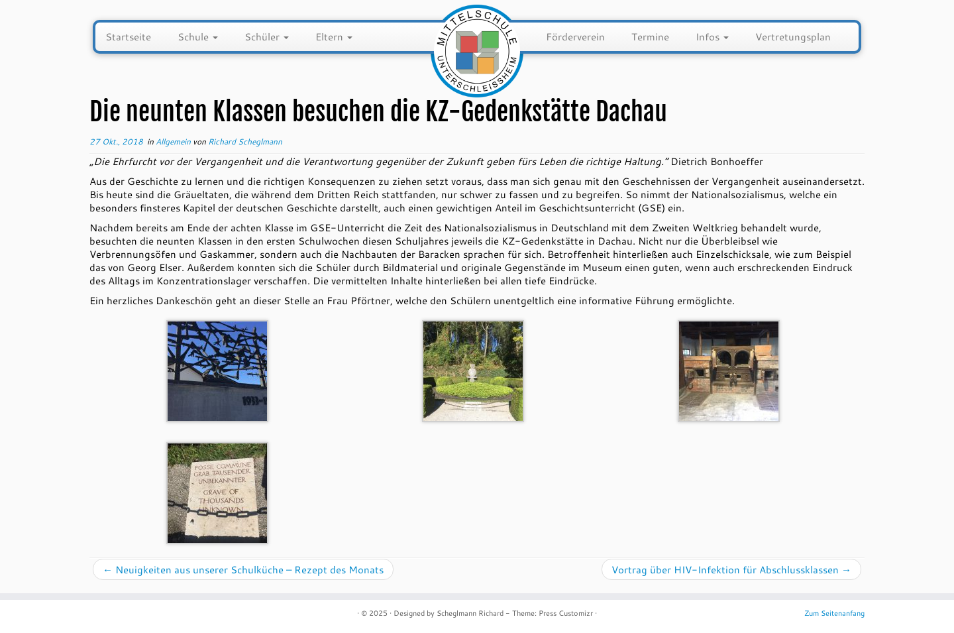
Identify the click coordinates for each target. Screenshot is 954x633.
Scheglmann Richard (470, 613)
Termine (650, 36)
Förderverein (575, 36)
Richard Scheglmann (245, 141)
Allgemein (174, 141)
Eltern (333, 36)
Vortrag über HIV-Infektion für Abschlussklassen (731, 569)
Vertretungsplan (793, 36)
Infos (712, 36)
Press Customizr (566, 613)
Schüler (266, 36)
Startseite (128, 36)
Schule (198, 36)
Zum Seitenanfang (834, 613)
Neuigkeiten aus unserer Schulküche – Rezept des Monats (243, 569)
